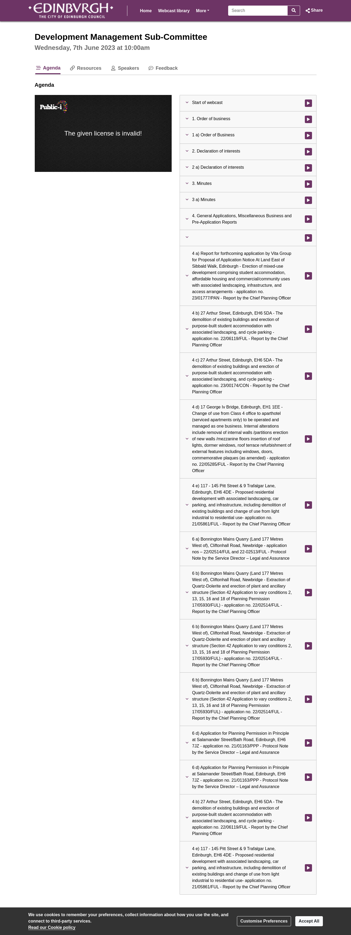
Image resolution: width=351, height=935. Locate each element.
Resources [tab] (85, 68)
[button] (313, 10)
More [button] (202, 10)
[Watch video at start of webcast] (308, 103)
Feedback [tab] (163, 68)
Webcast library (174, 10)
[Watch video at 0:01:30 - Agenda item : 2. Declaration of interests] (308, 151)
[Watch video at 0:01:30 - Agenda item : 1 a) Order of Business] (308, 135)
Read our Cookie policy (52, 927)
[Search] (258, 11)
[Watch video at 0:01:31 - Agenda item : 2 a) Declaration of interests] (308, 168)
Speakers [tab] (124, 68)
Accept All (309, 921)
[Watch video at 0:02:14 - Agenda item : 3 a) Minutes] (308, 200)
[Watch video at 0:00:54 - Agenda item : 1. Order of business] (308, 119)
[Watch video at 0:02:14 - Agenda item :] (308, 238)
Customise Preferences (264, 921)
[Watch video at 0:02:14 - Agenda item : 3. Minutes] (308, 184)
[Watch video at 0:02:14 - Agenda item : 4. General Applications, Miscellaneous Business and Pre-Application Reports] (308, 219)
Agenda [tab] (48, 68)
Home (146, 10)
